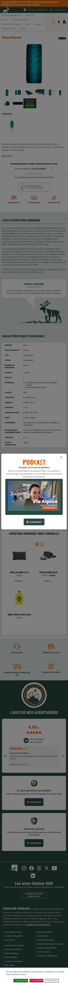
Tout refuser (36, 980)
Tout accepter (20, 980)
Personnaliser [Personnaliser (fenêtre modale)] (51, 980)
